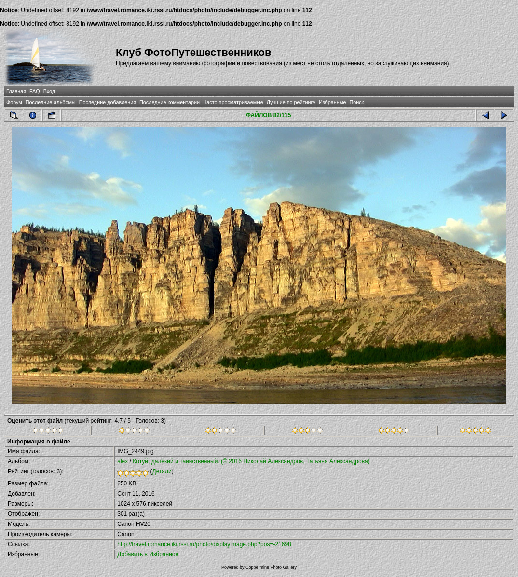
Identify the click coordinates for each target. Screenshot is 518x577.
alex (122, 461)
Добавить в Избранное (147, 554)
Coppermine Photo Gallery (271, 567)
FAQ (34, 91)
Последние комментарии (169, 102)
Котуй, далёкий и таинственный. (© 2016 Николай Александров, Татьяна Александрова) (251, 461)
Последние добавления (107, 102)
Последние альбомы (51, 102)
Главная (16, 91)
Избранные (332, 102)
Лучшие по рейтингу (291, 102)
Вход (49, 91)
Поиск (356, 102)
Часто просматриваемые (233, 102)
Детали (162, 471)
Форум (14, 102)
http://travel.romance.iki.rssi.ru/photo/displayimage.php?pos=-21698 (204, 544)
